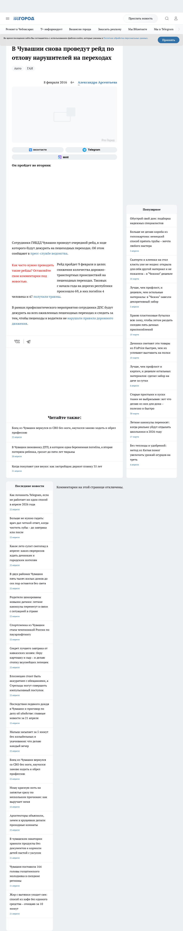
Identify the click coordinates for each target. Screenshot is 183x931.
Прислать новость (141, 18)
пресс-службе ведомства (48, 253)
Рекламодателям (46, 814)
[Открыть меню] (7, 18)
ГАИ (30, 68)
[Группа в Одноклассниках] (111, 776)
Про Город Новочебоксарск (20, 770)
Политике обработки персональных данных (125, 38)
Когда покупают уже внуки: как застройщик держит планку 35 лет (64, 469)
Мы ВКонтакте (137, 29)
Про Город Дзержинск (48, 784)
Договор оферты (46, 806)
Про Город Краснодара (17, 788)
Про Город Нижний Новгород (21, 784)
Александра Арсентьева (97, 82)
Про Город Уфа (75, 779)
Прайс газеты (13, 814)
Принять (168, 40)
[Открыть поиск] (166, 18)
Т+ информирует (51, 29)
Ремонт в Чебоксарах (20, 29)
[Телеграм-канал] (91, 150)
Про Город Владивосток (80, 784)
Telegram (10, 801)
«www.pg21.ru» (31, 821)
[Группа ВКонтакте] (38, 150)
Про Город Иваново (47, 775)
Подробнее (171, 870)
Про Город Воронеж (16, 775)
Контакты (76, 801)
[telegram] (29, 341)
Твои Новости (44, 770)
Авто (17, 68)
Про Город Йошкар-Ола (80, 770)
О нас (41, 801)
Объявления (12, 806)
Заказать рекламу (110, 29)
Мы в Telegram (163, 29)
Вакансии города (80, 29)
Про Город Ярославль (79, 775)
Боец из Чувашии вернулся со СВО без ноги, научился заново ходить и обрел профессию (64, 433)
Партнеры (76, 814)
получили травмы (47, 297)
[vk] (17, 341)
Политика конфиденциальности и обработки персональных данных (40, 875)
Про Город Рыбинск (47, 779)
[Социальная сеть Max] (64, 157)
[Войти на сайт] (175, 18)
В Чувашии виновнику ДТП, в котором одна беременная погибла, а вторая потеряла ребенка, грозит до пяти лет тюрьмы (64, 452)
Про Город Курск (14, 779)
